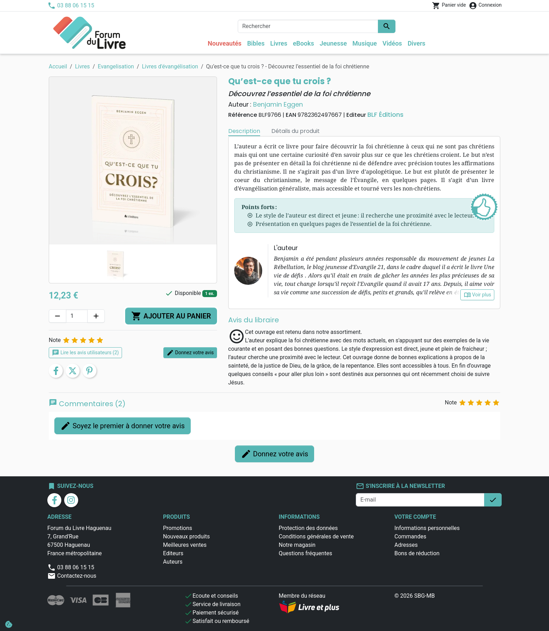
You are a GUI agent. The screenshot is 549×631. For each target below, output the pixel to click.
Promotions (177, 528)
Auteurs (172, 561)
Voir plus (477, 294)
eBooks (303, 43)
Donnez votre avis (190, 352)
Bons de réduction (417, 553)
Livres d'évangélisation (170, 66)
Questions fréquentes (305, 553)
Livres (278, 43)
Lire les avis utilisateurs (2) (85, 352)
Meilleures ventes (184, 545)
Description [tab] (244, 131)
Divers (417, 43)
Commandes (410, 536)
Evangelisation (116, 66)
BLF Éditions (385, 114)
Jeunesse (333, 43)
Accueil (58, 66)
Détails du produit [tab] (295, 131)
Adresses (406, 545)
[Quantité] (77, 316)
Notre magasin (297, 545)
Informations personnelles (427, 528)
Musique (364, 43)
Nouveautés (225, 43)
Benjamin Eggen (278, 104)
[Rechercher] (308, 26)
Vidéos (392, 43)
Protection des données (308, 528)
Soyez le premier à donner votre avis (122, 426)
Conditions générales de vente (316, 536)
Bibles (256, 43)
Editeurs (173, 553)
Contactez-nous (71, 575)
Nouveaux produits (186, 536)
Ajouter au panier (171, 316)
